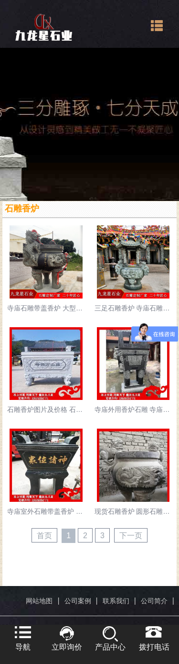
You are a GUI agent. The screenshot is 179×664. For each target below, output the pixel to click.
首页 (44, 535)
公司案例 (77, 601)
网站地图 (39, 601)
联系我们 (116, 601)
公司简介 (154, 601)
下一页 (130, 535)
